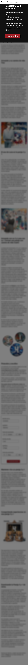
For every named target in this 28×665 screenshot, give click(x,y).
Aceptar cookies (12, 36)
